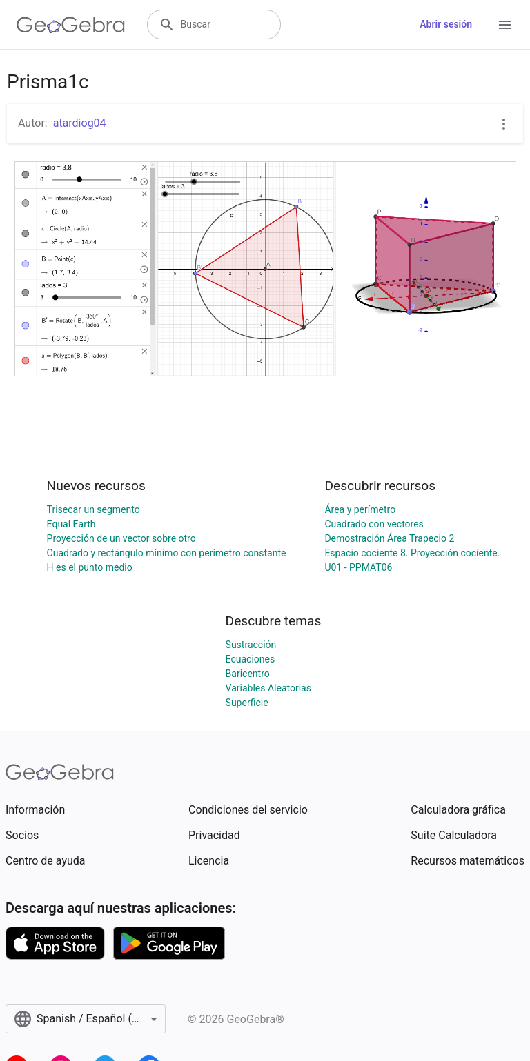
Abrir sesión (446, 24)
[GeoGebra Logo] (71, 25)
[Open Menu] (505, 25)
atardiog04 (79, 123)
